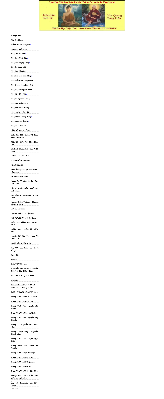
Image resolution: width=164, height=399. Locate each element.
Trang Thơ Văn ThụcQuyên (22, 362)
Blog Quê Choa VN (19, 126)
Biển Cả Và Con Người (20, 45)
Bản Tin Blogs (17, 40)
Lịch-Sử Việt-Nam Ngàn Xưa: (23, 218)
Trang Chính (16, 35)
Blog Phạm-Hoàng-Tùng (21, 117)
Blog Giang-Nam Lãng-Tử (22, 85)
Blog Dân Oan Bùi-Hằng (21, 76)
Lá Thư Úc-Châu (18, 209)
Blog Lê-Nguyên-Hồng (20, 99)
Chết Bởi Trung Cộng (20, 130)
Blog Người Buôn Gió (20, 112)
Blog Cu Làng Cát (18, 67)
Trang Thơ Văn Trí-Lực (21, 366)
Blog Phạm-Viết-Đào (19, 121)
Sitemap (14, 259)
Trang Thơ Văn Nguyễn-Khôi (23, 313)
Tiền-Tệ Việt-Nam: (19, 264)
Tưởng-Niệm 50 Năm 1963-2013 (24, 292)
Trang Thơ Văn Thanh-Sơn (22, 357)
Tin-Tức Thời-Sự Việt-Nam (22, 276)
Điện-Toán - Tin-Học (19, 156)
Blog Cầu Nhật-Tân (19, 58)
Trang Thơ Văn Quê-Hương (22, 353)
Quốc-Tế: (15, 255)
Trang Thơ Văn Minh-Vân (22, 301)
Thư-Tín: (15, 280)
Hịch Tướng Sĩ (17, 165)
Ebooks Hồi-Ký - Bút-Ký (21, 160)
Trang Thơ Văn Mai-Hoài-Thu (23, 297)
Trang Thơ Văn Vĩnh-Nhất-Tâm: (24, 371)
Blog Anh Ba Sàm (18, 53)
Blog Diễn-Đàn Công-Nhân (22, 80)
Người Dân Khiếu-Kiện (21, 243)
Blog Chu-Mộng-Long (20, 63)
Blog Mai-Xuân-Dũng (20, 107)
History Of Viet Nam (19, 176)
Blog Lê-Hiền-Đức (18, 94)
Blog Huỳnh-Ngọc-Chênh (21, 90)
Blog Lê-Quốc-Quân (19, 103)
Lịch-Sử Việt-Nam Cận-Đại (22, 213)
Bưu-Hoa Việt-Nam (19, 49)
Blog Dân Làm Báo (18, 71)
